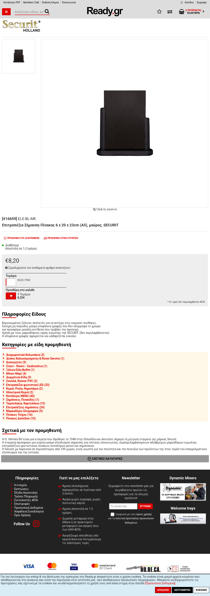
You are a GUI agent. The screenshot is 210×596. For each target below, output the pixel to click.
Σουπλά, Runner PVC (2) (21, 381)
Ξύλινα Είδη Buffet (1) (20, 369)
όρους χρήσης (144, 514)
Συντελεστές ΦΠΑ (26, 500)
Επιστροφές (22, 503)
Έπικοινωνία (69, 2)
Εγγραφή (202, 2)
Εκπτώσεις (21, 489)
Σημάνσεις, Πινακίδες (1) (22, 399)
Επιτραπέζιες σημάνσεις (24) (25, 407)
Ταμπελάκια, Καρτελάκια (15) (25, 403)
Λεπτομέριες (182, 590)
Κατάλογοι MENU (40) (20, 396)
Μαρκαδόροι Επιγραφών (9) (24, 411)
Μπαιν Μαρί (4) (16, 373)
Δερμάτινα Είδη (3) (18, 377)
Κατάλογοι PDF (11, 2)
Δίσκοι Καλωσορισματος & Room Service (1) (35, 358)
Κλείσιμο (201, 590)
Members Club (31, 2)
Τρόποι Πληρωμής (26, 496)
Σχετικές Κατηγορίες (105, 458)
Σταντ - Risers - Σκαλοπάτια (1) (26, 366)
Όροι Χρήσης (22, 515)
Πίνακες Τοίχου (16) (19, 414)
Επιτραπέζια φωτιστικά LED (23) (27, 384)
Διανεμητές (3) (16, 362)
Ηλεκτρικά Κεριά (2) (19, 392)
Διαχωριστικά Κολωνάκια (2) (25, 354)
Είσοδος (189, 2)
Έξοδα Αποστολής (26, 492)
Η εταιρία (20, 485)
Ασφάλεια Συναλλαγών (29, 511)
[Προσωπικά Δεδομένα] (160, 583)
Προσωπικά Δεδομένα (28, 507)
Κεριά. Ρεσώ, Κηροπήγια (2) (24, 388)
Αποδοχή (163, 590)
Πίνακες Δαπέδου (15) (21, 418)
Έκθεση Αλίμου (50, 2)
